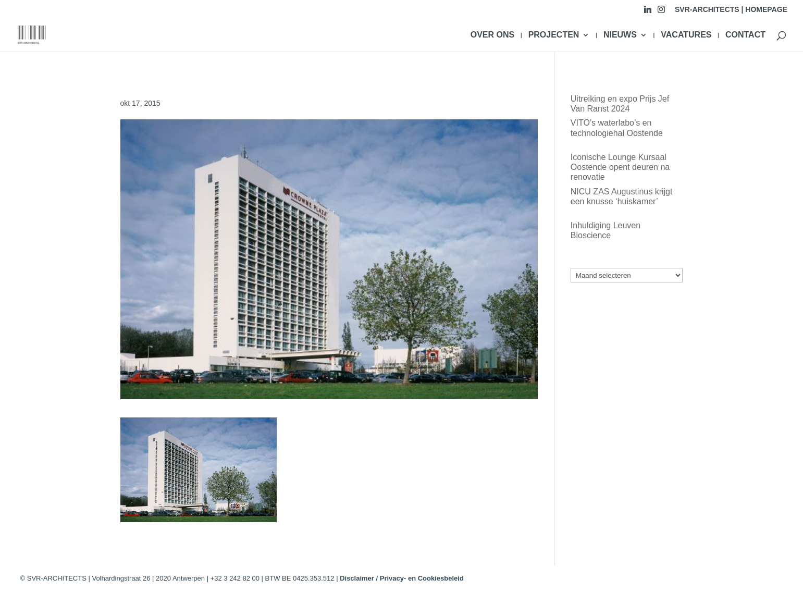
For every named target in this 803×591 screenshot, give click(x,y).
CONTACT (745, 35)
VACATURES (686, 35)
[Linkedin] (648, 12)
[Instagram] (661, 12)
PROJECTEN (553, 35)
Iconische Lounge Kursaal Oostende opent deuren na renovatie (620, 167)
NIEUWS (620, 35)
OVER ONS (492, 35)
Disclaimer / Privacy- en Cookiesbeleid (402, 578)
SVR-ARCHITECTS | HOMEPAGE (731, 10)
